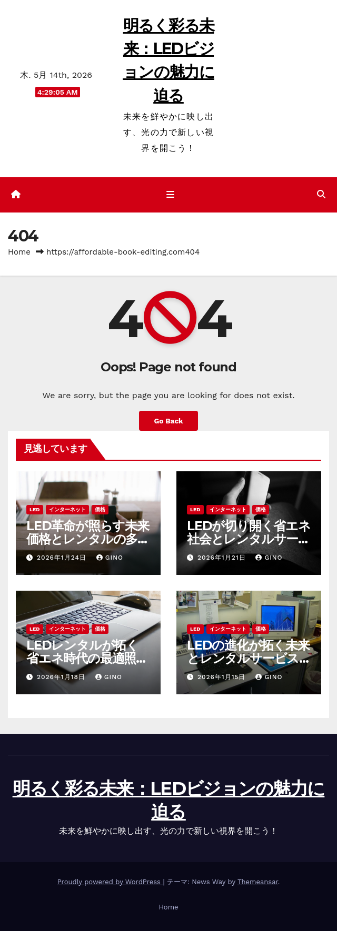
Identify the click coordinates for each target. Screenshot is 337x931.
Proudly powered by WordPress (110, 882)
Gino (109, 557)
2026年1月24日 (63, 557)
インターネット (67, 509)
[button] (321, 194)
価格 (100, 509)
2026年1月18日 (62, 677)
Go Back (168, 421)
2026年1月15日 (223, 677)
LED (34, 509)
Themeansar (257, 882)
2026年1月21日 (223, 557)
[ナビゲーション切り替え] (170, 195)
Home (19, 252)
